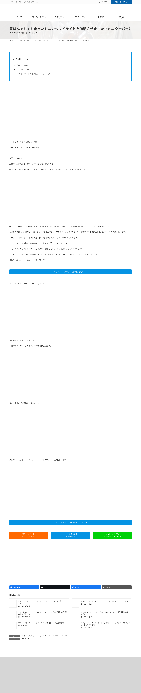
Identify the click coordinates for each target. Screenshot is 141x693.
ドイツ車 (55, 636)
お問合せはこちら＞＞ (121, 2)
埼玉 (66, 636)
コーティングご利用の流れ (78, 684)
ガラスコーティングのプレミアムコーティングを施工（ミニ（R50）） (105, 601)
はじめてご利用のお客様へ (20, 684)
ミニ (61, 636)
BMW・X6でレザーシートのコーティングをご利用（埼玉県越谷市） (41, 623)
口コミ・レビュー (37, 684)
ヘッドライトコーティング (42, 636)
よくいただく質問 (61, 684)
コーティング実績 (26, 636)
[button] (70, 271)
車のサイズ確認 (95, 684)
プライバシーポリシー (110, 684)
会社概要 (49, 684)
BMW (25, 638)
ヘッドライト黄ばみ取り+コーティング (34, 74)
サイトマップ (125, 684)
